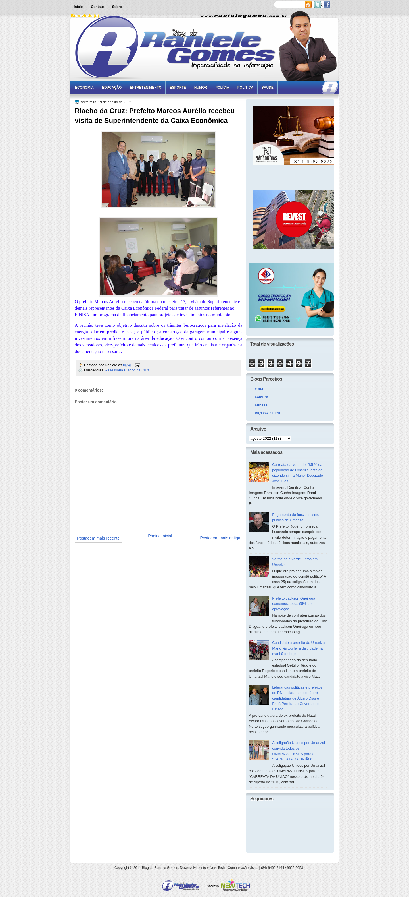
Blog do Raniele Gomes (160, 868)
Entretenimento (145, 88)
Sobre (117, 7)
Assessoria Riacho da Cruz (127, 370)
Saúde (268, 88)
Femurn (261, 397)
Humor (200, 88)
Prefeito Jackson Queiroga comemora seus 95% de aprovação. (293, 603)
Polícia (222, 88)
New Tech (217, 868)
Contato (97, 7)
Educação (112, 88)
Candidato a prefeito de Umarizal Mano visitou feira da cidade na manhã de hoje (298, 648)
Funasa (261, 405)
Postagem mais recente (98, 538)
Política (245, 88)
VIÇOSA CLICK (268, 413)
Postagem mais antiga (220, 538)
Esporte (178, 88)
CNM (259, 389)
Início (78, 7)
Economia (84, 88)
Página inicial (160, 536)
